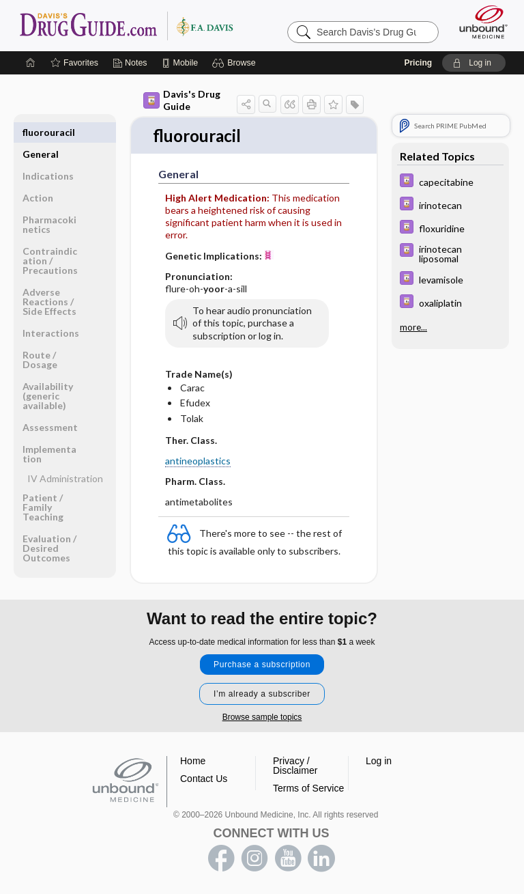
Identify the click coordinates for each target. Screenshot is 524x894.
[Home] (30, 62)
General (41, 132)
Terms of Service (308, 788)
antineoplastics (198, 461)
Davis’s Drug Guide (125, 25)
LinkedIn (321, 858)
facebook (221, 858)
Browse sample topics (262, 717)
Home (192, 760)
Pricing (418, 63)
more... (413, 327)
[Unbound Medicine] (479, 21)
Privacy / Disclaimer (295, 765)
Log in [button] (379, 760)
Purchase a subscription (262, 664)
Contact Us (203, 778)
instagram (254, 858)
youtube (288, 858)
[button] (235, 62)
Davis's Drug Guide (181, 100)
